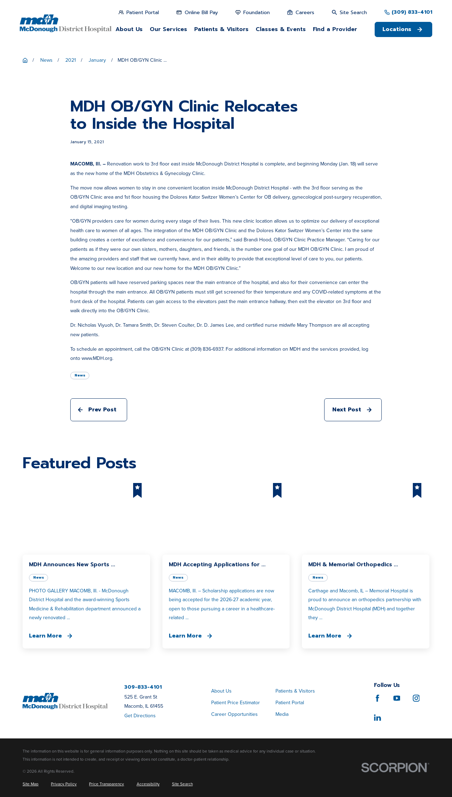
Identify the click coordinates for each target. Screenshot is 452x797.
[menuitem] (30, 784)
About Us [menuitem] (129, 29)
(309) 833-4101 (412, 12)
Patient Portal (289, 702)
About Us (221, 691)
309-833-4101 (143, 687)
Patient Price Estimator (235, 702)
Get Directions (140, 715)
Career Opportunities (234, 714)
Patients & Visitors (295, 691)
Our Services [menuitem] (168, 29)
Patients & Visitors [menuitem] (221, 29)
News (80, 375)
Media (282, 714)
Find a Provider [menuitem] (335, 29)
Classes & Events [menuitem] (281, 29)
